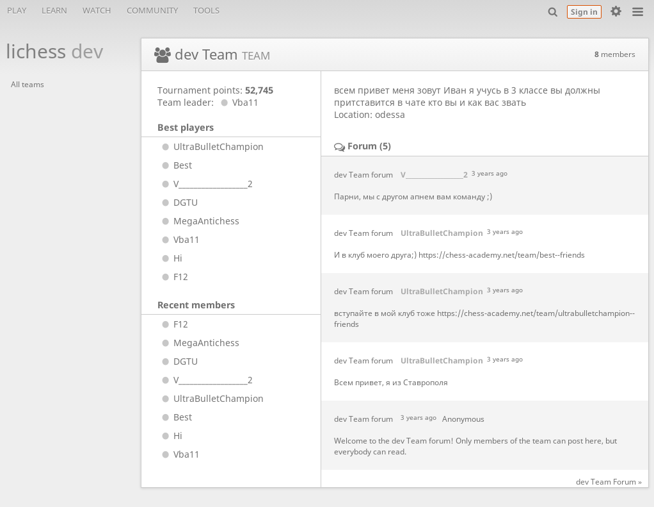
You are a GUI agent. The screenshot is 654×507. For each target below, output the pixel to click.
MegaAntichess (198, 221)
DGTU (177, 202)
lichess (47, 51)
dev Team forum (363, 174)
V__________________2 (205, 184)
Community (152, 10)
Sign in (584, 11)
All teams (27, 84)
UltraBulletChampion (210, 146)
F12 (173, 276)
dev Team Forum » (609, 481)
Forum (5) (369, 146)
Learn (54, 10)
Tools (206, 10)
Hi (170, 258)
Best (175, 165)
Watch (97, 10)
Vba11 (237, 102)
